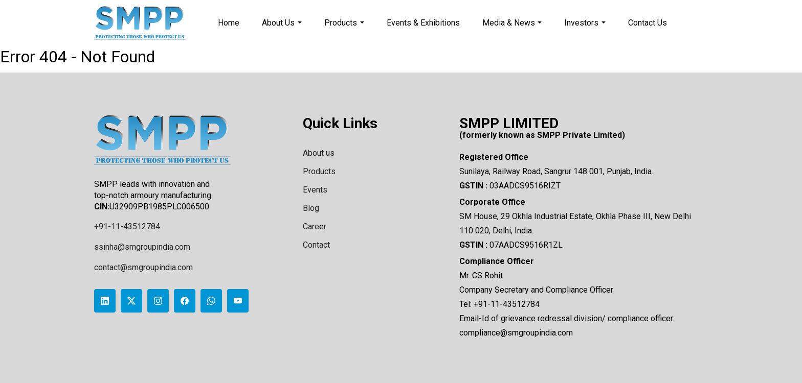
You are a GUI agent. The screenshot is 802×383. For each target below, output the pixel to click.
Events (315, 190)
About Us (282, 23)
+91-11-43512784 (127, 226)
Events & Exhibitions (423, 23)
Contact (316, 245)
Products (344, 23)
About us (319, 153)
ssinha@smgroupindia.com (142, 247)
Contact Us (647, 23)
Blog (311, 208)
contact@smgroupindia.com (143, 267)
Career (314, 226)
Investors (585, 23)
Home (228, 23)
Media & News (512, 23)
